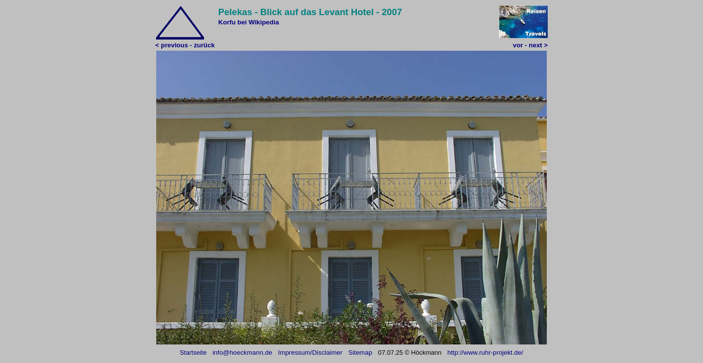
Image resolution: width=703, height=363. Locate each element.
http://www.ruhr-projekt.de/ (485, 352)
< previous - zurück (185, 45)
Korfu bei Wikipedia (248, 22)
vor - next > (530, 45)
